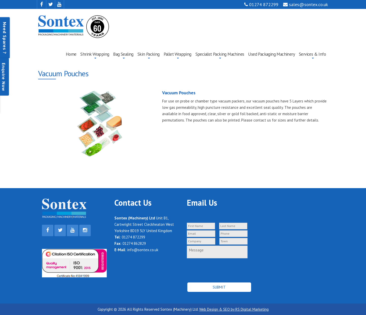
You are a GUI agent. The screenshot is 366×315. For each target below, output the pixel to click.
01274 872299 (261, 4)
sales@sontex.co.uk (305, 4)
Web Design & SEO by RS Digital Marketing (234, 309)
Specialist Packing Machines (219, 54)
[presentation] (214, 268)
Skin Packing (149, 54)
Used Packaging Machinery (271, 54)
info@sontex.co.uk (142, 249)
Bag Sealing (123, 54)
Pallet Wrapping (177, 54)
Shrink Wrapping (94, 54)
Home (71, 54)
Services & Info (312, 54)
